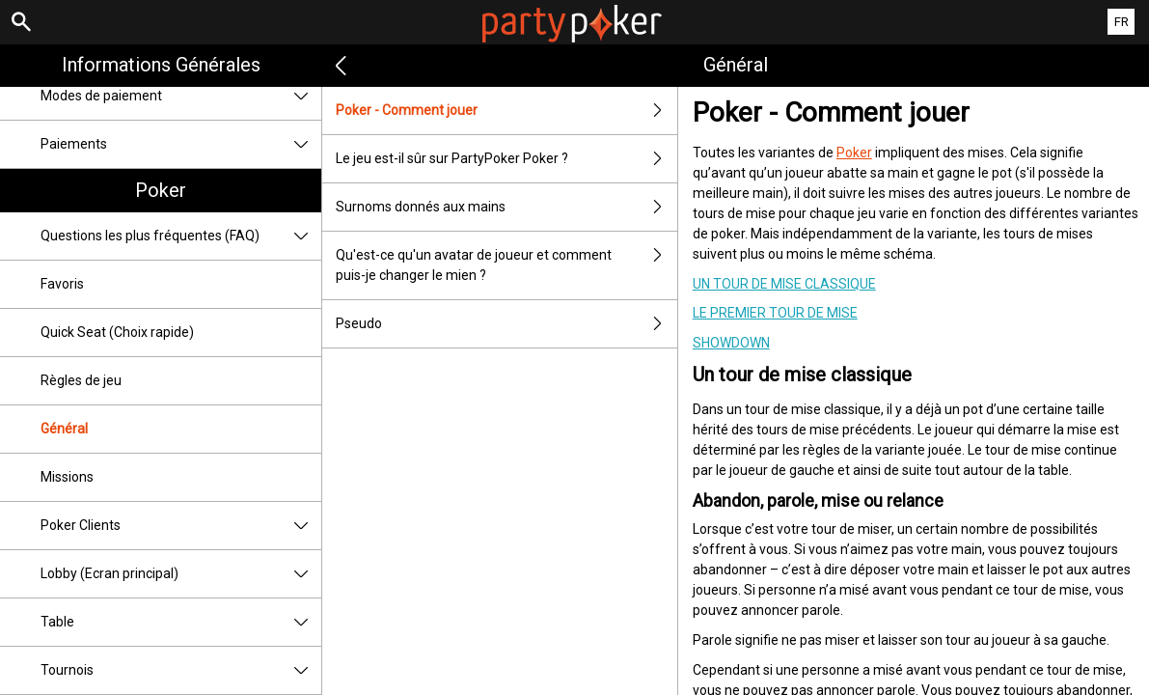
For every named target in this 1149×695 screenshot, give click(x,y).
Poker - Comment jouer (506, 110)
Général (64, 428)
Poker (160, 190)
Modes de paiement (181, 96)
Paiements (181, 144)
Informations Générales (161, 64)
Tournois (181, 670)
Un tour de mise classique (784, 284)
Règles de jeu (81, 380)
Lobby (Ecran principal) (181, 574)
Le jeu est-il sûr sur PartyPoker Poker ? (506, 158)
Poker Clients (181, 525)
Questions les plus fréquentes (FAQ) (181, 236)
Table (181, 622)
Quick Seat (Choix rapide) (117, 332)
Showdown (731, 342)
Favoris (62, 284)
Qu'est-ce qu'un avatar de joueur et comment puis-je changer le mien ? (506, 265)
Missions (67, 477)
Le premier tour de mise (775, 312)
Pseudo (506, 324)
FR (1121, 21)
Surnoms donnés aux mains (506, 207)
